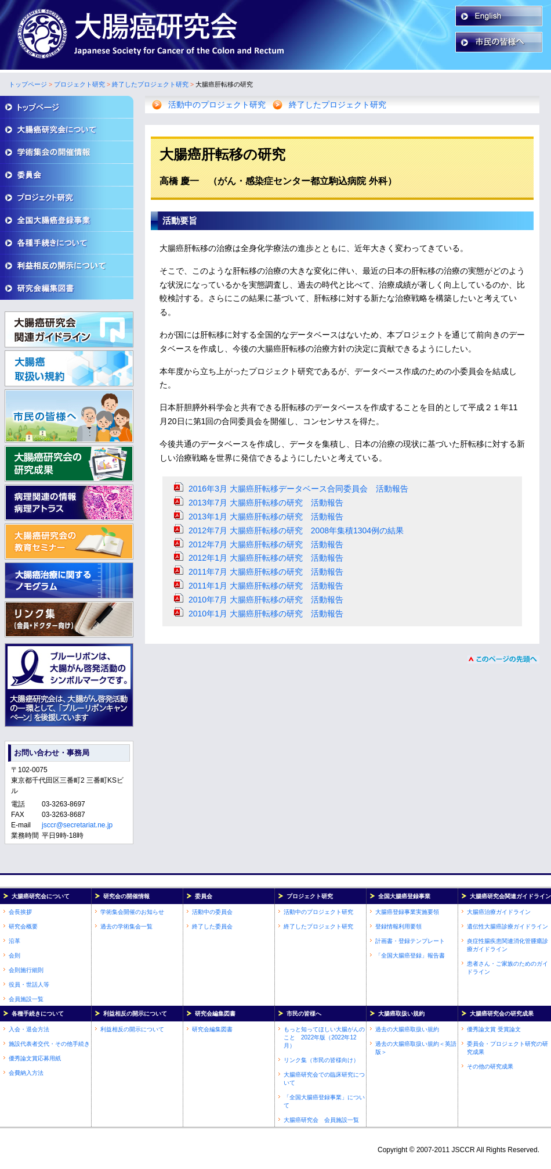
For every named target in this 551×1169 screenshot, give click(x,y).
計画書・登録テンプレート (410, 941)
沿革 (14, 941)
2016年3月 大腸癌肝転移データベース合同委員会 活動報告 (298, 488)
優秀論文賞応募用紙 (35, 1058)
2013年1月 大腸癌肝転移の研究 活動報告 (265, 516)
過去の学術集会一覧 (126, 926)
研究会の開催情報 (126, 896)
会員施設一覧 (26, 999)
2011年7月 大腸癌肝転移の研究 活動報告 (265, 571)
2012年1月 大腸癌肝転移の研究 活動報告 (265, 557)
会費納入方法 (26, 1073)
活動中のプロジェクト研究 (217, 104)
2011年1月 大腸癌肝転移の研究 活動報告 (265, 585)
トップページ (28, 84)
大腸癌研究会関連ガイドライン (510, 896)
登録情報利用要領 (398, 926)
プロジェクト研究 (79, 84)
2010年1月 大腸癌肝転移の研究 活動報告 (265, 613)
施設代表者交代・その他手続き (49, 1044)
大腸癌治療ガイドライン (499, 912)
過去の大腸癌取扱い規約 (407, 1029)
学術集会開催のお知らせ (132, 912)
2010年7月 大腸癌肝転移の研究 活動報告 (265, 599)
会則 (14, 955)
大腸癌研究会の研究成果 (502, 1013)
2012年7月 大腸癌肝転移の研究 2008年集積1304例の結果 (296, 530)
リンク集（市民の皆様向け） (321, 1060)
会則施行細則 (26, 970)
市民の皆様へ (304, 1013)
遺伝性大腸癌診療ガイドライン (507, 926)
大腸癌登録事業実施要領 (407, 912)
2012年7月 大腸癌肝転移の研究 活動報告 (265, 544)
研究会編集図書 (215, 1013)
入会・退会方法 (29, 1029)
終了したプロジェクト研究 (150, 84)
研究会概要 (23, 926)
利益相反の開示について (135, 1013)
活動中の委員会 (212, 912)
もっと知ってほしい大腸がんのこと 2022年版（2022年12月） (324, 1037)
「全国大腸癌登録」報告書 (410, 955)
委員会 (203, 896)
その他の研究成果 (490, 1066)
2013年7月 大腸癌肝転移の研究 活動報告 (265, 502)
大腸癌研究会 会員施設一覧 (321, 1120)
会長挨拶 (20, 912)
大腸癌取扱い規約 (401, 1013)
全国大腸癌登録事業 (404, 896)
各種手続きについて (38, 1013)
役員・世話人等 (29, 984)
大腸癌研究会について (41, 896)
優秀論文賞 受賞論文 (494, 1029)
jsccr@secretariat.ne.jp (77, 825)
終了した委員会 (212, 926)
